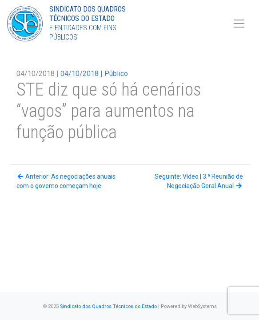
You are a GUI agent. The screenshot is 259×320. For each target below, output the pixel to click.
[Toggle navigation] (239, 23)
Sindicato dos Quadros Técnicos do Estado (108, 306)
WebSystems (202, 306)
